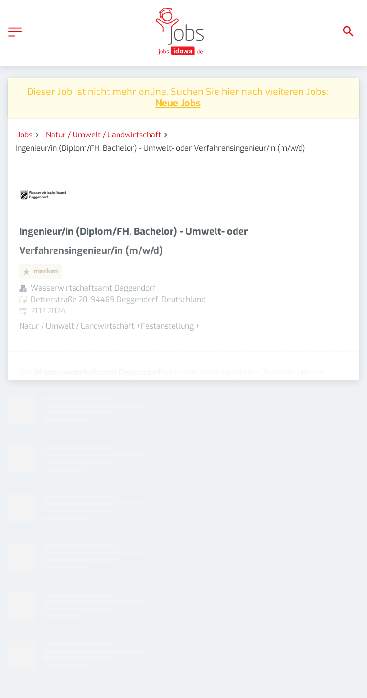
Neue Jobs (178, 103)
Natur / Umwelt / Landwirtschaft (103, 135)
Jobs (24, 135)
